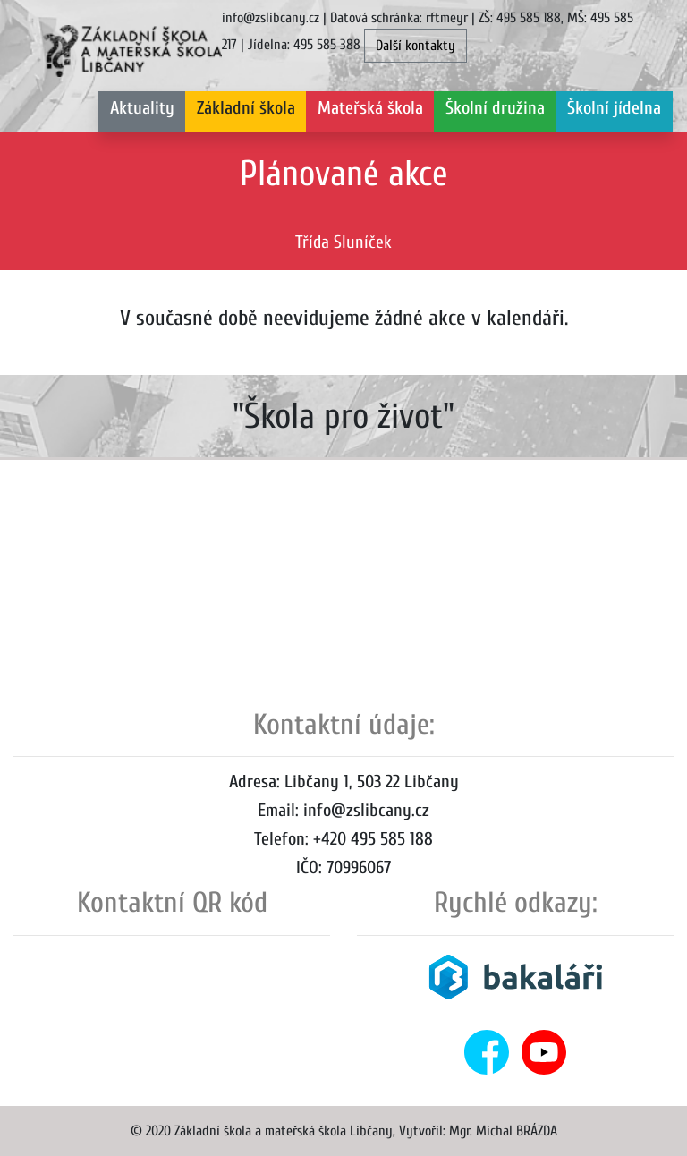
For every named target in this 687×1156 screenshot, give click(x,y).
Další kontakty (415, 46)
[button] (246, 111)
